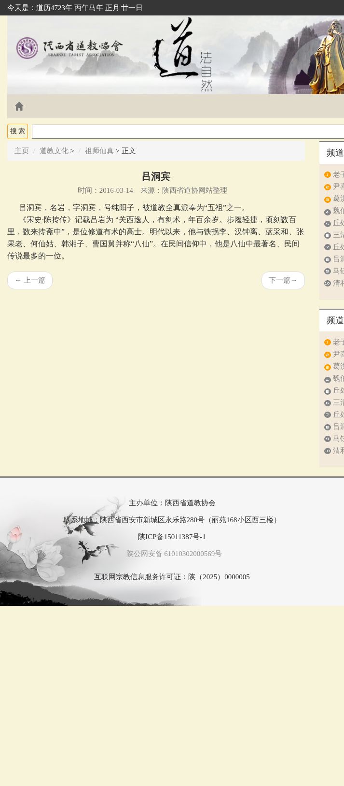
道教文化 (54, 151)
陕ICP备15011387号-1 (172, 537)
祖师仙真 (99, 151)
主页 (21, 151)
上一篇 (29, 280)
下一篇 (283, 280)
